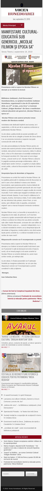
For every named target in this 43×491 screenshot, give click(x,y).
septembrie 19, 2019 (23, 52)
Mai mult (4, 347)
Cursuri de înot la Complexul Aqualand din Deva (21, 291)
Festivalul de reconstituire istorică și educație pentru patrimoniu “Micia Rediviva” (25, 298)
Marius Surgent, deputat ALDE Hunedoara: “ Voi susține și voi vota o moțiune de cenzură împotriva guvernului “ (21, 448)
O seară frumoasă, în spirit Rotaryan (18, 395)
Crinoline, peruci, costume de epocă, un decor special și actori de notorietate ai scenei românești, (21, 344)
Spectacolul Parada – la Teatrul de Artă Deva (21, 411)
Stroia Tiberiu (7, 52)
